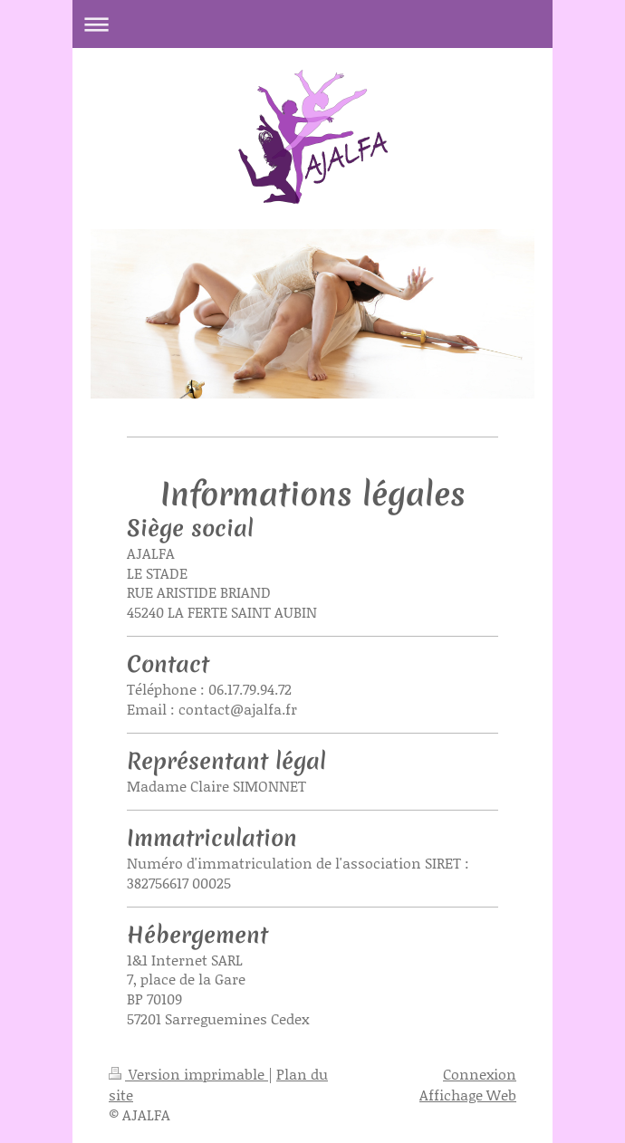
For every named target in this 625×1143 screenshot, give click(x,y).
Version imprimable (188, 1073)
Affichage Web (467, 1094)
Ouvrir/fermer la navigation (312, 24)
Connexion (479, 1073)
